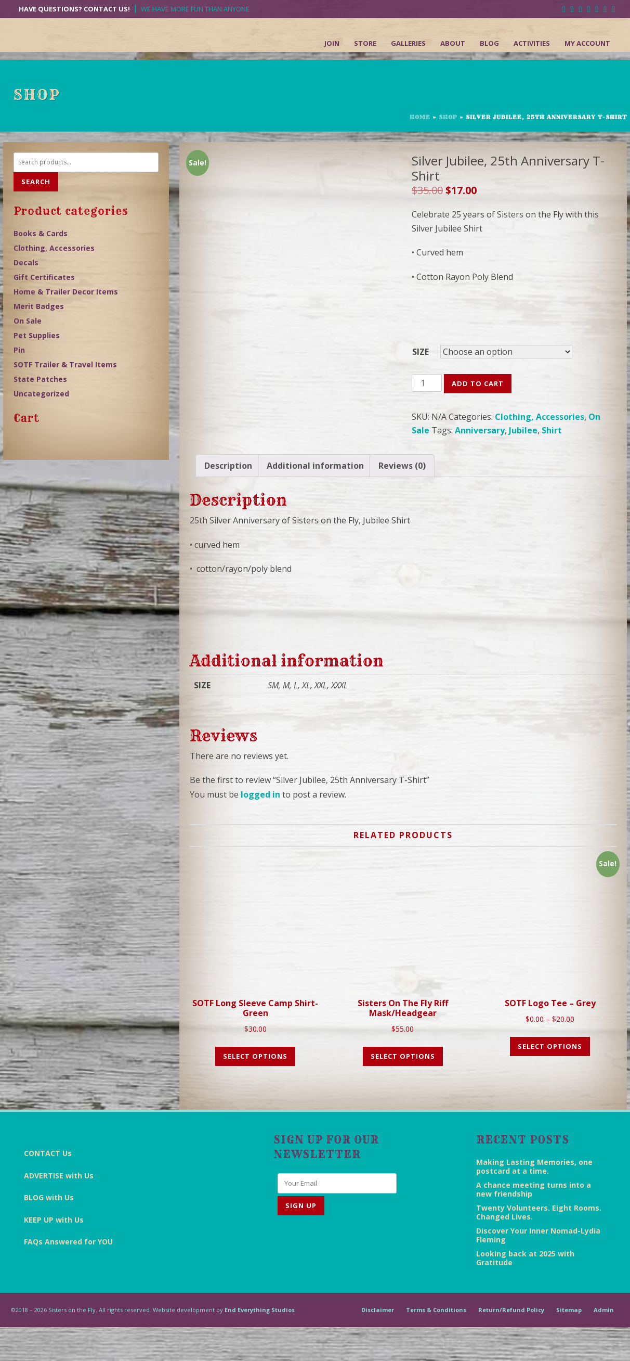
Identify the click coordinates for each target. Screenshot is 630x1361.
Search (35, 181)
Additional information (315, 499)
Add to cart (478, 383)
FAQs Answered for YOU (68, 1275)
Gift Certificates (44, 277)
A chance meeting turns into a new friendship (533, 1222)
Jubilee (523, 430)
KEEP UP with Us (54, 1253)
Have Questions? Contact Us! (74, 9)
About (452, 43)
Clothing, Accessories (539, 416)
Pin (19, 350)
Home (420, 117)
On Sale (28, 321)
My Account (587, 43)
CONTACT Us (48, 1187)
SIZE (420, 351)
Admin (604, 1343)
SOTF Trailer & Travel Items (65, 364)
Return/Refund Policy (511, 1343)
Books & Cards (41, 233)
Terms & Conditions (436, 1343)
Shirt (552, 430)
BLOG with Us (49, 1231)
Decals (26, 262)
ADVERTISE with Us (59, 1209)
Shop (448, 117)
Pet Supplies (37, 335)
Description (228, 499)
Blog (489, 43)
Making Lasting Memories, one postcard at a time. (534, 1199)
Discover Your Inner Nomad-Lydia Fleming (538, 1268)
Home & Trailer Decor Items (66, 292)
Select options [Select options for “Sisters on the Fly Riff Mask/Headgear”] (403, 1089)
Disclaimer (377, 1343)
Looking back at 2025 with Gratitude (525, 1291)
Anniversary (480, 430)
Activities (532, 43)
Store (365, 43)
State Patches (40, 379)
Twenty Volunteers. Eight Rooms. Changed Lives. (538, 1245)
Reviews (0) (402, 499)
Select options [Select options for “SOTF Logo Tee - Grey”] (550, 1079)
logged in (260, 827)
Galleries (408, 43)
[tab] (228, 499)
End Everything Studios (260, 1343)
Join (331, 43)
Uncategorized (41, 394)
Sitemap (569, 1343)
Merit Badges (39, 306)
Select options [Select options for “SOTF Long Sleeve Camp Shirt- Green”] (255, 1089)
